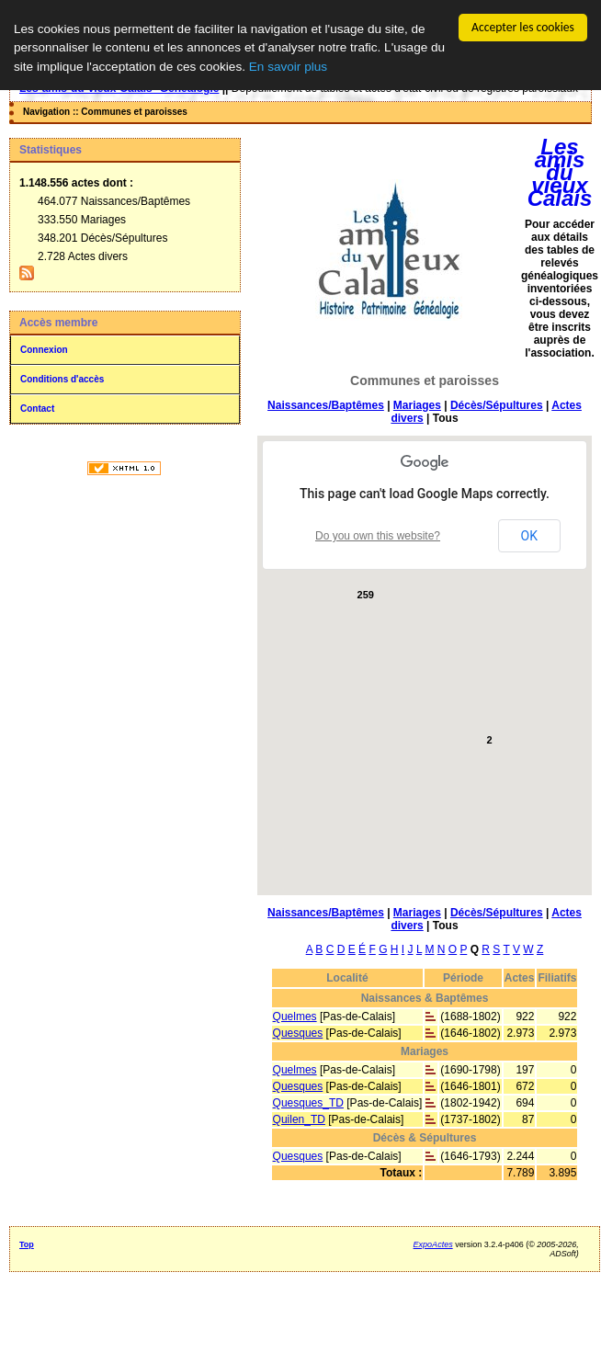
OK (529, 535)
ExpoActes (433, 1244)
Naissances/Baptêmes (325, 405)
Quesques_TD (308, 1102)
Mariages (417, 405)
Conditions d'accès (62, 379)
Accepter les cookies (522, 27)
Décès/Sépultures (496, 405)
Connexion (44, 350)
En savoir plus (288, 67)
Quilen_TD (299, 1119)
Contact (37, 408)
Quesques (298, 1033)
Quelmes (295, 1016)
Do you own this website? (377, 535)
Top (26, 1244)
